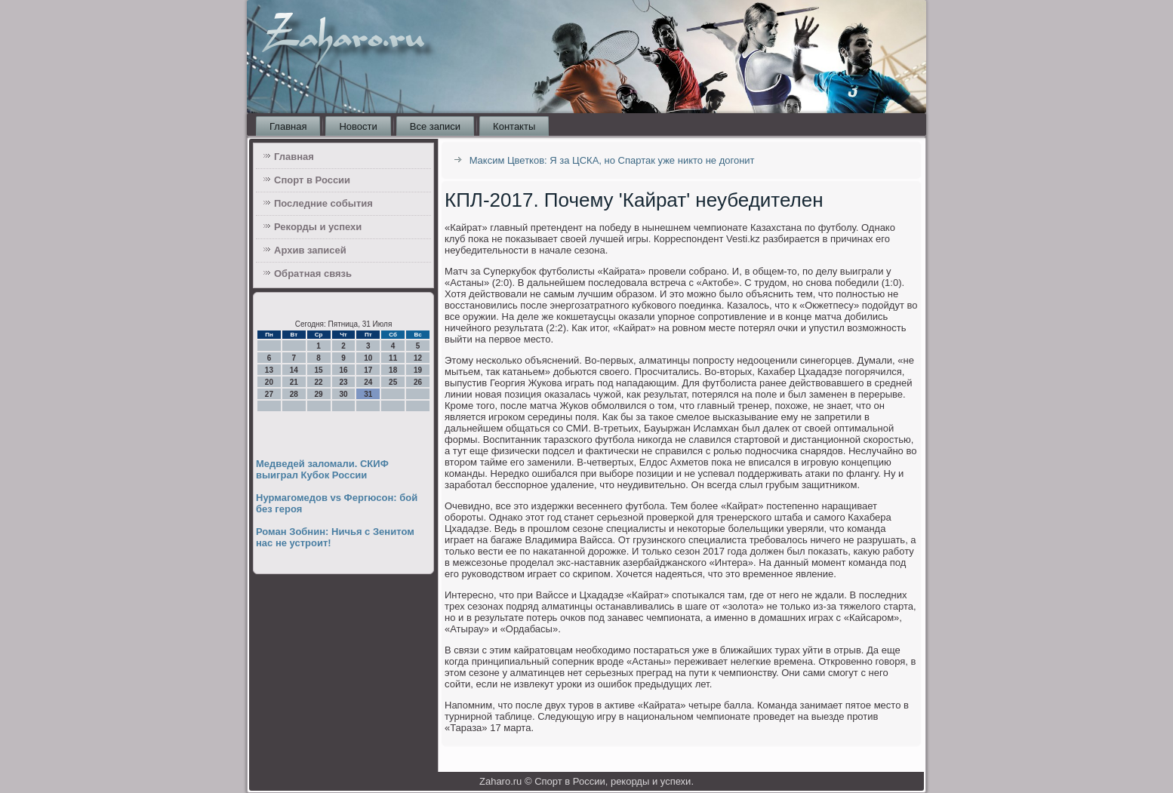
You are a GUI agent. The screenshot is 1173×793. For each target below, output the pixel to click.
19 (418, 370)
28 (294, 394)
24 (368, 382)
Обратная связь (313, 273)
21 (294, 382)
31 (368, 394)
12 (418, 358)
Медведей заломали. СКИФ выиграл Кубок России (322, 469)
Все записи (435, 126)
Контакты (514, 126)
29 (319, 394)
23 (343, 382)
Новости (358, 126)
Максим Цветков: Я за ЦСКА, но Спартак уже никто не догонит (612, 160)
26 (418, 382)
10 (368, 358)
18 (393, 370)
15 (319, 370)
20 (269, 382)
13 (269, 370)
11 (393, 358)
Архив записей (310, 250)
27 (269, 394)
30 (343, 394)
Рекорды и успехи (318, 226)
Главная (287, 126)
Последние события (323, 203)
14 (294, 370)
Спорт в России (312, 180)
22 (319, 382)
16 (343, 370)
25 (393, 382)
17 (368, 370)
